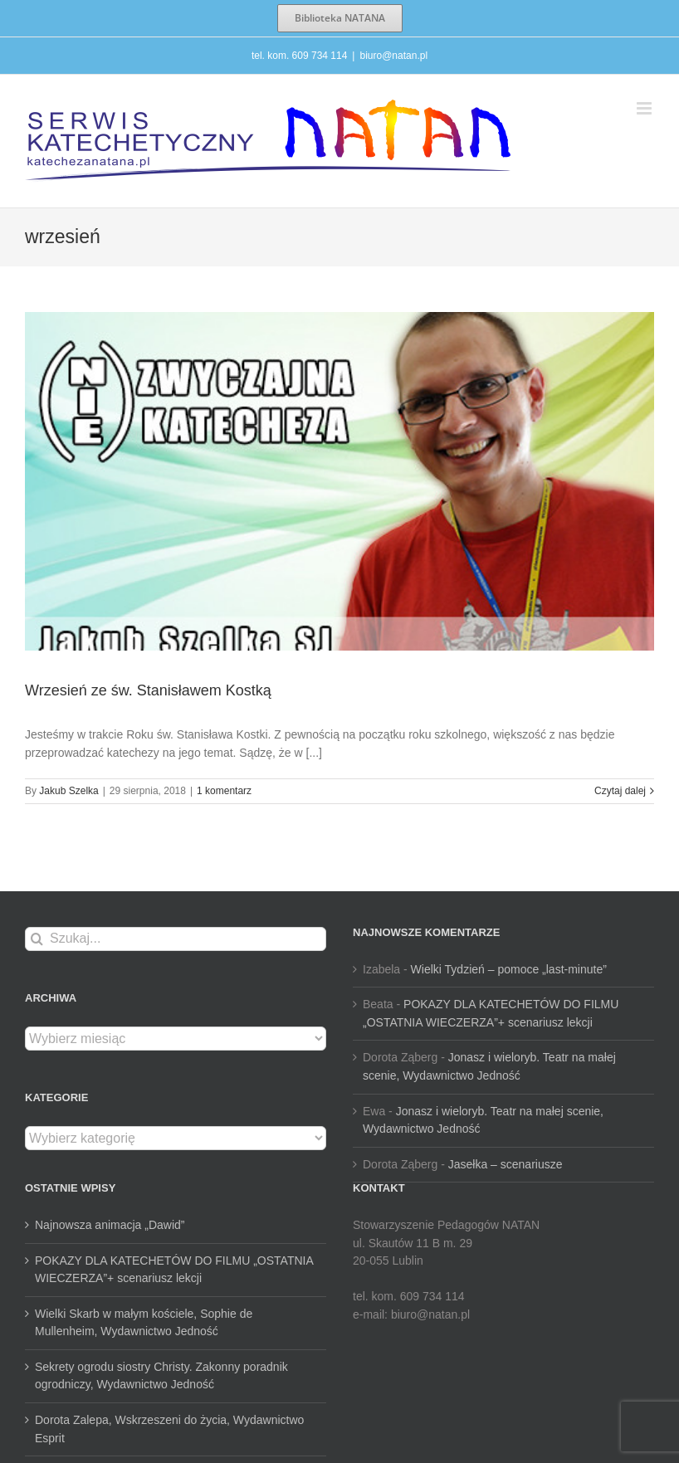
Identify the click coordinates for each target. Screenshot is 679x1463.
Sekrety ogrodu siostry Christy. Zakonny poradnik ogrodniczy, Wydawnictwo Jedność (161, 1376)
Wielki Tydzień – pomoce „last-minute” (509, 969)
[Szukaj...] (175, 939)
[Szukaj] (37, 939)
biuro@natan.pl (393, 55)
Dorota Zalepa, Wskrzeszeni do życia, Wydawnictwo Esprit (169, 1429)
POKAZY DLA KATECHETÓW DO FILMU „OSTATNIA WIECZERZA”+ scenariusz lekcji (174, 1269)
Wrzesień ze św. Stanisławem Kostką (148, 690)
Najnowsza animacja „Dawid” (110, 1224)
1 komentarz (224, 791)
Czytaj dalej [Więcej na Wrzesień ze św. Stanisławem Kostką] (620, 791)
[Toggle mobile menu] (645, 108)
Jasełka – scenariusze (505, 1164)
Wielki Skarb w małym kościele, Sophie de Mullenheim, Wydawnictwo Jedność (143, 1323)
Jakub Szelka (68, 791)
